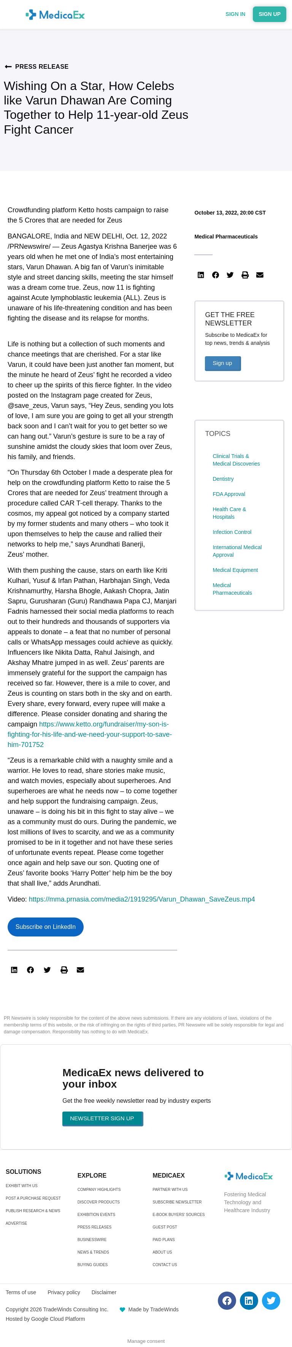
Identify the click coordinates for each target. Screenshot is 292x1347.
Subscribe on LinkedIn (46, 927)
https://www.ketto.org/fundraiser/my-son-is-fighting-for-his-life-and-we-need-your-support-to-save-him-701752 (90, 734)
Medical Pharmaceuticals (226, 237)
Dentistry (223, 479)
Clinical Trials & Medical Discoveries (236, 460)
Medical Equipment (235, 570)
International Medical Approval (237, 551)
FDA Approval (229, 494)
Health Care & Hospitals (229, 513)
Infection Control (232, 532)
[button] (14, 970)
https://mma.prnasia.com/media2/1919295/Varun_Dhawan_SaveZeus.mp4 (142, 899)
